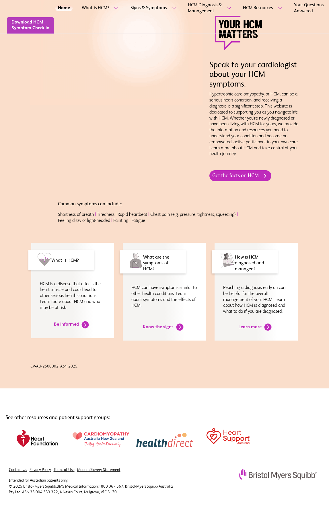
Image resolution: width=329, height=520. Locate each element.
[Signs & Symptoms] (149, 8)
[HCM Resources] (258, 8)
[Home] (64, 8)
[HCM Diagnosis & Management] (205, 8)
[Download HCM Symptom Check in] (30, 25)
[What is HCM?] (95, 8)
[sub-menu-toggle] (115, 8)
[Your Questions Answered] (309, 8)
